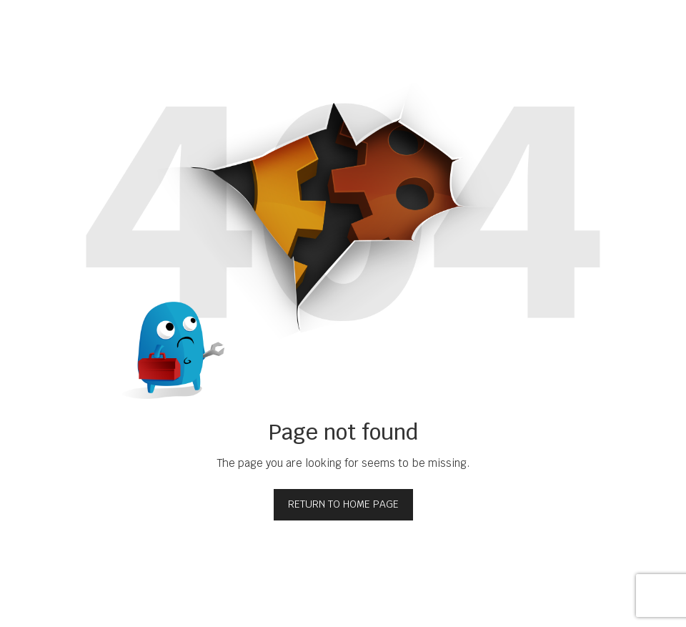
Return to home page (343, 504)
